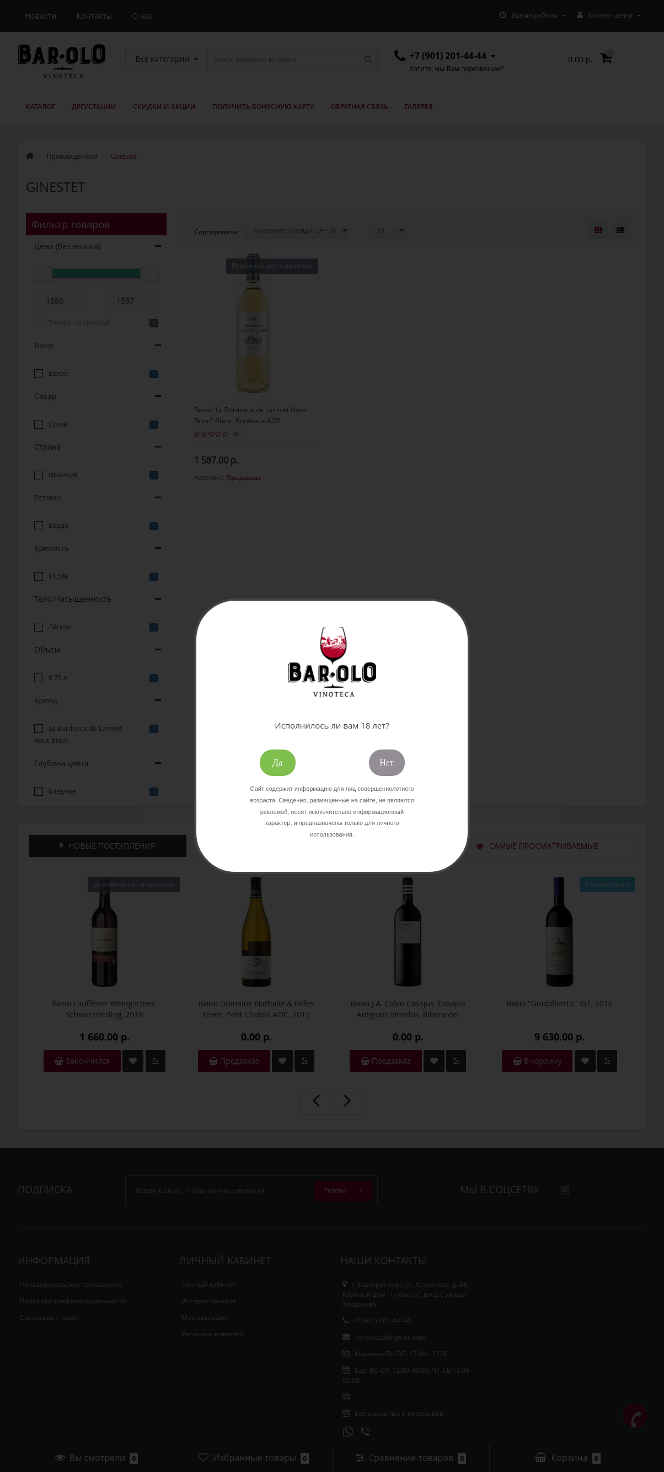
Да (277, 762)
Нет (386, 762)
